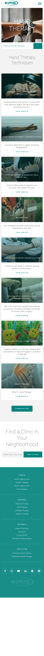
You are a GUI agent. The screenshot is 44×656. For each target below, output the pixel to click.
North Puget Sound (22, 479)
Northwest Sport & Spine (22, 553)
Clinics (22, 475)
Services (22, 500)
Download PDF (22, 408)
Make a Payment (22, 528)
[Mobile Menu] (39, 3)
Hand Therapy (22, 507)
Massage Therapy (22, 510)
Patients (22, 524)
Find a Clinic (33, 454)
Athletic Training (22, 514)
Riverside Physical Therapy (22, 556)
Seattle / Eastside (22, 482)
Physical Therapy (22, 504)
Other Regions (22, 489)
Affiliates (22, 549)
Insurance (22, 532)
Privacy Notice (22, 535)
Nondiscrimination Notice (22, 538)
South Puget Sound (21, 486)
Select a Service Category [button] (14, 46)
